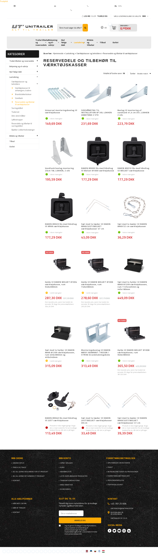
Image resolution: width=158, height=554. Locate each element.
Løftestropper (17, 119)
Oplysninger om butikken (119, 463)
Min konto (65, 458)
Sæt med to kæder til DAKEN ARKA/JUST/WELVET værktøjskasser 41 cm (132, 420)
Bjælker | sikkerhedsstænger (23, 129)
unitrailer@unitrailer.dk (69, 6)
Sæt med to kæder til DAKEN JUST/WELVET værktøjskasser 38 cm (96, 420)
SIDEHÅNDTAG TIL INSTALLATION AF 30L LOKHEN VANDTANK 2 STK (96, 112)
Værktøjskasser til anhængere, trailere (23, 89)
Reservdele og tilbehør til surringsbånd (22, 124)
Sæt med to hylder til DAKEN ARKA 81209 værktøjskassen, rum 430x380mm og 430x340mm (60, 353)
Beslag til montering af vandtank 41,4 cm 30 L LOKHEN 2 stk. (133, 112)
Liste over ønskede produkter (73, 476)
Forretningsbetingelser (119, 476)
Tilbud (103, 42)
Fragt (110, 467)
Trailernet (15, 112)
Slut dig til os (67, 498)
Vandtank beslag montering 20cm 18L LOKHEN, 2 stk (59, 169)
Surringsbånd (17, 108)
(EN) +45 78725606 (98, 6)
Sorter (132, 73)
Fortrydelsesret (115, 484)
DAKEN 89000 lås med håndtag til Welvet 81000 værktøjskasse (97, 169)
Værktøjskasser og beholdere (19, 82)
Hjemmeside (58, 53)
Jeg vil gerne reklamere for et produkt (30, 472)
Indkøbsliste (66, 472)
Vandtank (19, 98)
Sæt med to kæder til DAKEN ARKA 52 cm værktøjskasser (132, 225)
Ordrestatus (18, 463)
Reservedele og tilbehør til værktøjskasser (25, 103)
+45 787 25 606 (118, 503)
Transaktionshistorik (70, 480)
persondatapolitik (75, 534)
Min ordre (17, 458)
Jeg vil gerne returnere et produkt (29, 476)
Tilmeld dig (102, 16)
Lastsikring (79, 42)
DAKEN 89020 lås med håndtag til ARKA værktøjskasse (61, 225)
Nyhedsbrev (65, 489)
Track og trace (19, 467)
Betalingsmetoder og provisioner (123, 472)
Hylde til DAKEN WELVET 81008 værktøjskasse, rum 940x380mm (133, 352)
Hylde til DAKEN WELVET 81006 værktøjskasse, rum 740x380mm (97, 284)
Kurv (62, 467)
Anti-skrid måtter (18, 115)
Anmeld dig (80, 520)
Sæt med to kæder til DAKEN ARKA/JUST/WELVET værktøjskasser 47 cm (96, 226)
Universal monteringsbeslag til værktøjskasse (61, 111)
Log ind (87, 16)
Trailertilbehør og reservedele (42, 42)
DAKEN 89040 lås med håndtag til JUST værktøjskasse (61, 419)
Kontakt (76, 10)
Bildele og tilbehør (90, 42)
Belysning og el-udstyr (52, 42)
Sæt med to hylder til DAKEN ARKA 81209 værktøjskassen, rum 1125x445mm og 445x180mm (132, 285)
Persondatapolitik (116, 480)
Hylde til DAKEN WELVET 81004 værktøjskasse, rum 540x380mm (61, 284)
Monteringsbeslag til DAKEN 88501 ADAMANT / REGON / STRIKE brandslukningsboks (95, 352)
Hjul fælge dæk (64, 42)
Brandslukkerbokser (23, 94)
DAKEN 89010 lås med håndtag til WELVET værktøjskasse (133, 169)
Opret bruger (66, 463)
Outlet (115, 42)
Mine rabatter (66, 485)
